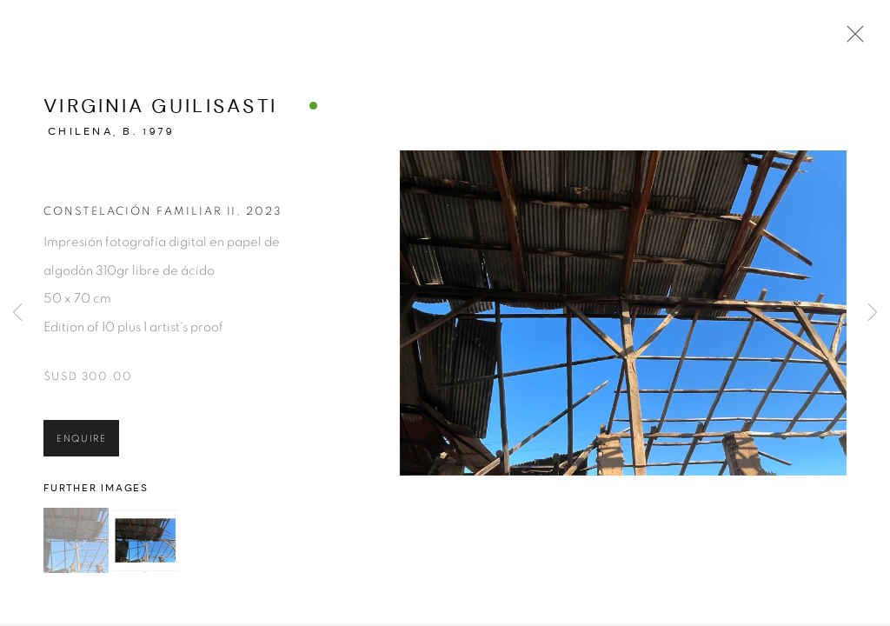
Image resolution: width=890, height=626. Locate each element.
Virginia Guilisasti (160, 118)
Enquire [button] (81, 450)
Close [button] (868, 39)
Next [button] (872, 313)
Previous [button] (17, 313)
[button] (76, 552)
